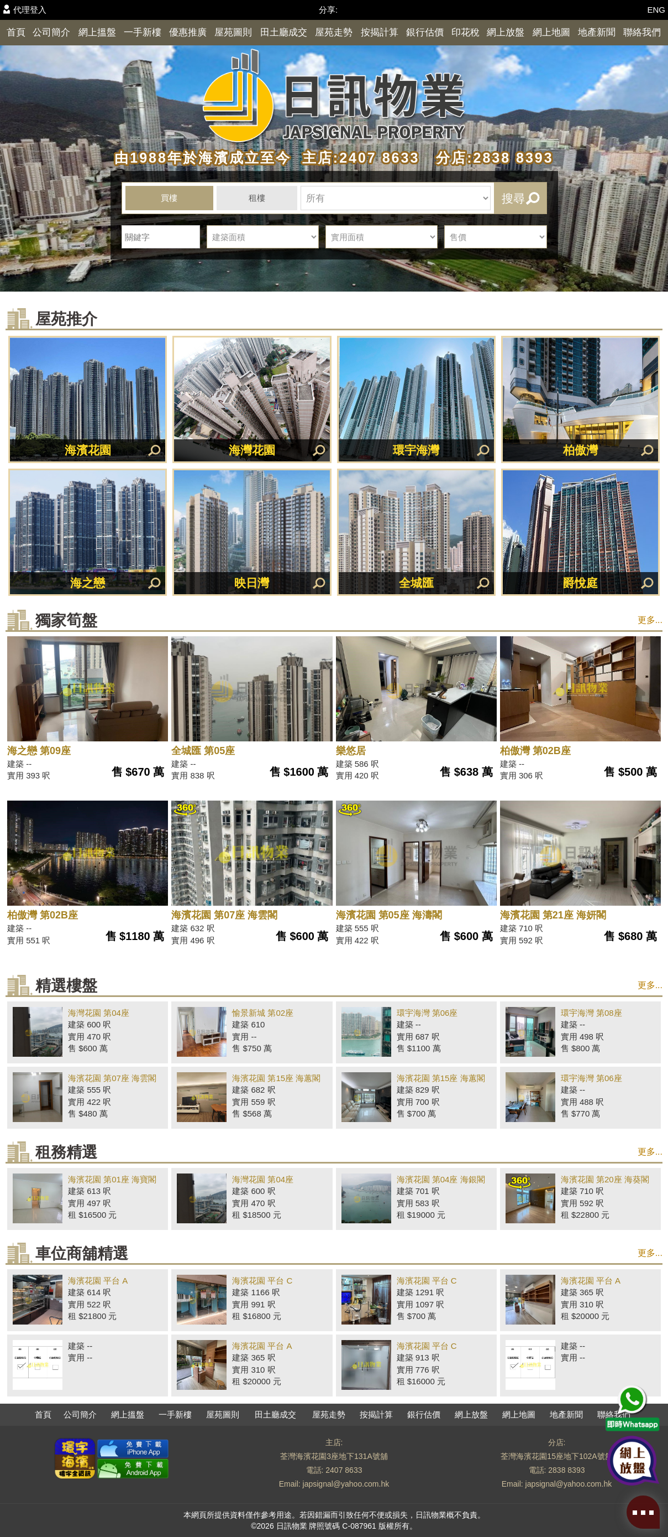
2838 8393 (566, 1470)
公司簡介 (51, 32)
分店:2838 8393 (489, 157)
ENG (656, 9)
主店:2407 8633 (358, 157)
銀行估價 (425, 32)
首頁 (16, 32)
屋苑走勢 (334, 32)
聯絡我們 (642, 32)
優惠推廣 (188, 32)
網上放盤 (505, 32)
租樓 (257, 197)
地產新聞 (597, 32)
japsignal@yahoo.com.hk (346, 1483)
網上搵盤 (97, 32)
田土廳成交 (283, 32)
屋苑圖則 (233, 32)
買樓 (169, 197)
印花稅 (465, 32)
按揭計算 (379, 32)
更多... (650, 620)
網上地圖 (551, 32)
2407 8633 (343, 1470)
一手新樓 (142, 32)
